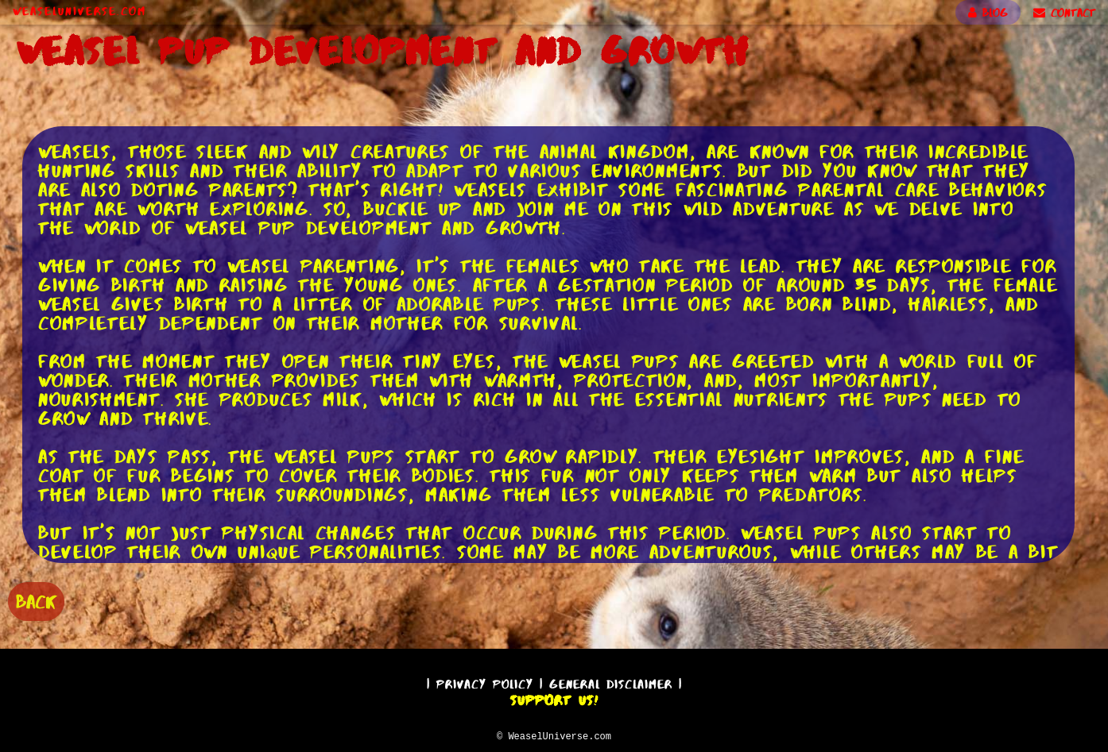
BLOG (988, 13)
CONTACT (1064, 13)
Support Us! (554, 698)
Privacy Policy (484, 681)
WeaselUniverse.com (79, 11)
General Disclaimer (610, 681)
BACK (36, 599)
